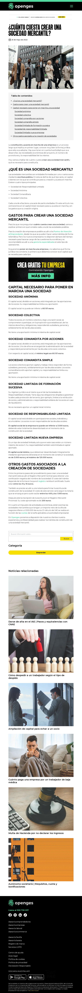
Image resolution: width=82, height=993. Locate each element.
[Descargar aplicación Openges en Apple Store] (36, 977)
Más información (33, 990)
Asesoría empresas (16, 925)
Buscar (66, 539)
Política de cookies (16, 959)
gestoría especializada (43, 242)
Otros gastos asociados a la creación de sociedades (35, 136)
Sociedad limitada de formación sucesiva (32, 125)
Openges (15, 517)
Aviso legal (13, 956)
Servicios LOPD (15, 947)
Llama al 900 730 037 (18, 910)
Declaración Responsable (19, 966)
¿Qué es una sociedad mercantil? (27, 101)
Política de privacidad (17, 962)
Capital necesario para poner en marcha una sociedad (36, 108)
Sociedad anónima (23, 111)
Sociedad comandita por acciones (29, 118)
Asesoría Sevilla (15, 937)
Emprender (41, 553)
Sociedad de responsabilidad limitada (31, 129)
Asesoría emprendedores (19, 922)
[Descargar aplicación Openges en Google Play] (17, 977)
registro (42, 481)
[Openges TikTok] (25, 915)
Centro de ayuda (15, 953)
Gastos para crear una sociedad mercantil (31, 104)
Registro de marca (16, 944)
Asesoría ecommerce (17, 932)
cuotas (24, 513)
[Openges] (20, 6)
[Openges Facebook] (10, 915)
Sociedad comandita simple (27, 122)
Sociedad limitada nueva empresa (29, 133)
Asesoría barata (15, 940)
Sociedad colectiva (23, 115)
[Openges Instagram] (15, 915)
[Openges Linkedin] (20, 915)
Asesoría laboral (15, 928)
